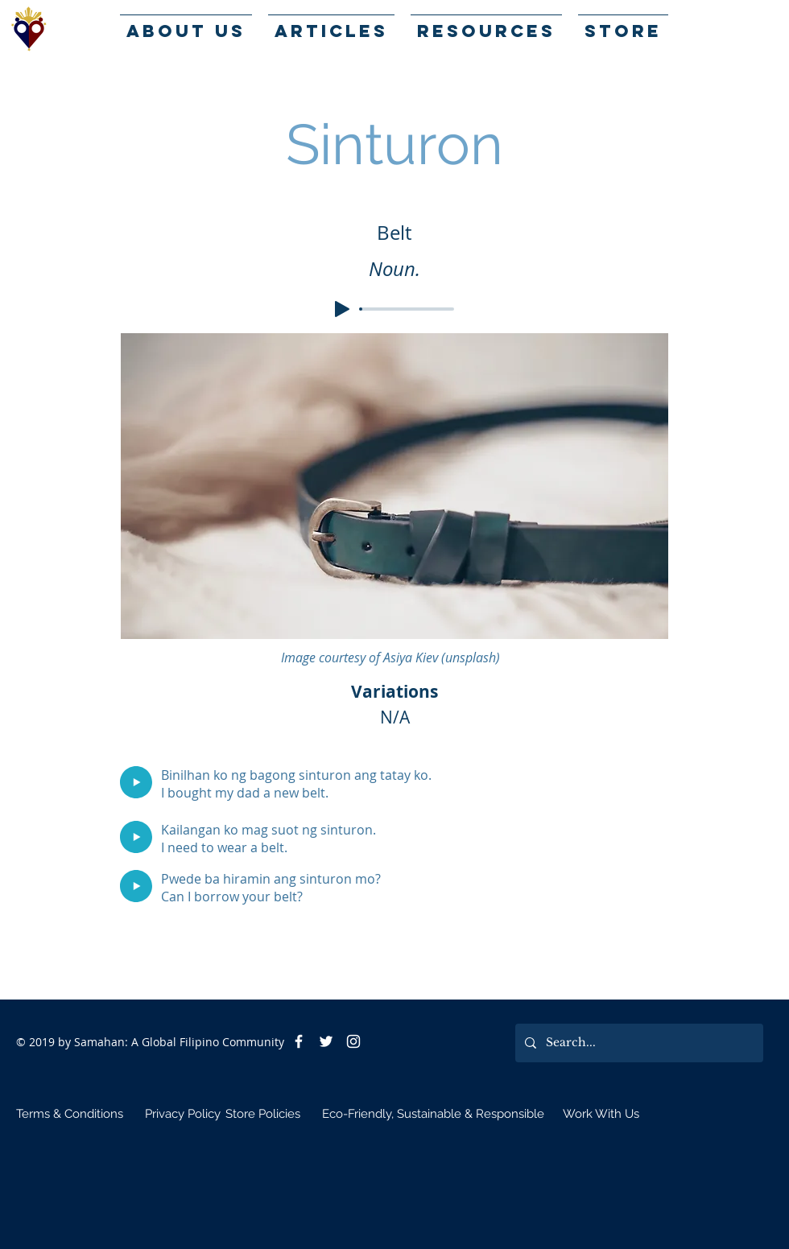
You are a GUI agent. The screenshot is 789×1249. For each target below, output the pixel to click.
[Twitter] (326, 1041)
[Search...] (637, 1043)
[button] (486, 24)
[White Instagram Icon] (353, 1041)
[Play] (342, 309)
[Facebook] (299, 1041)
